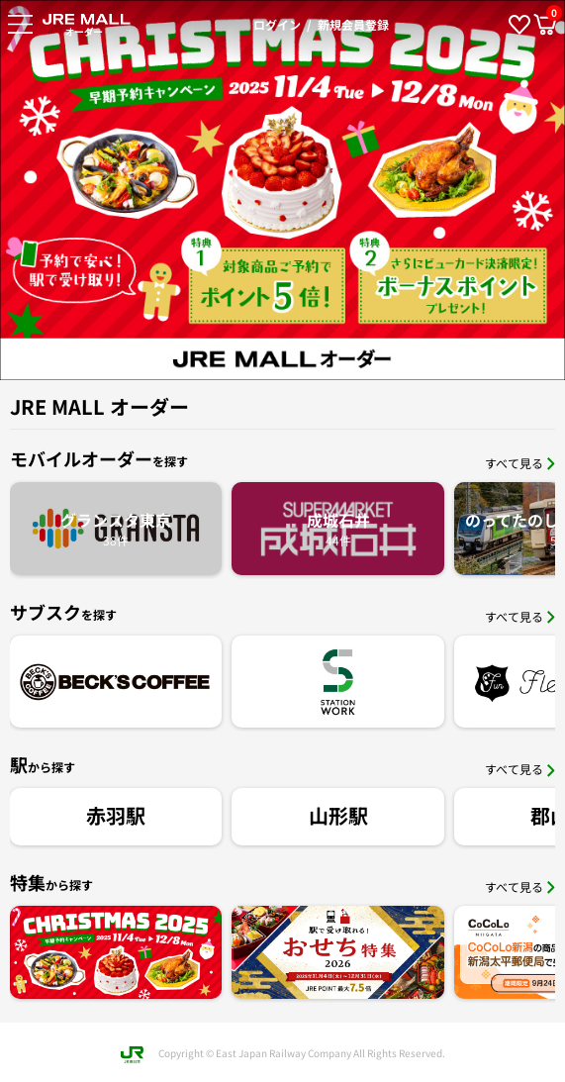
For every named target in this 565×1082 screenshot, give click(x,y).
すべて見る (520, 462)
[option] (282, 190)
